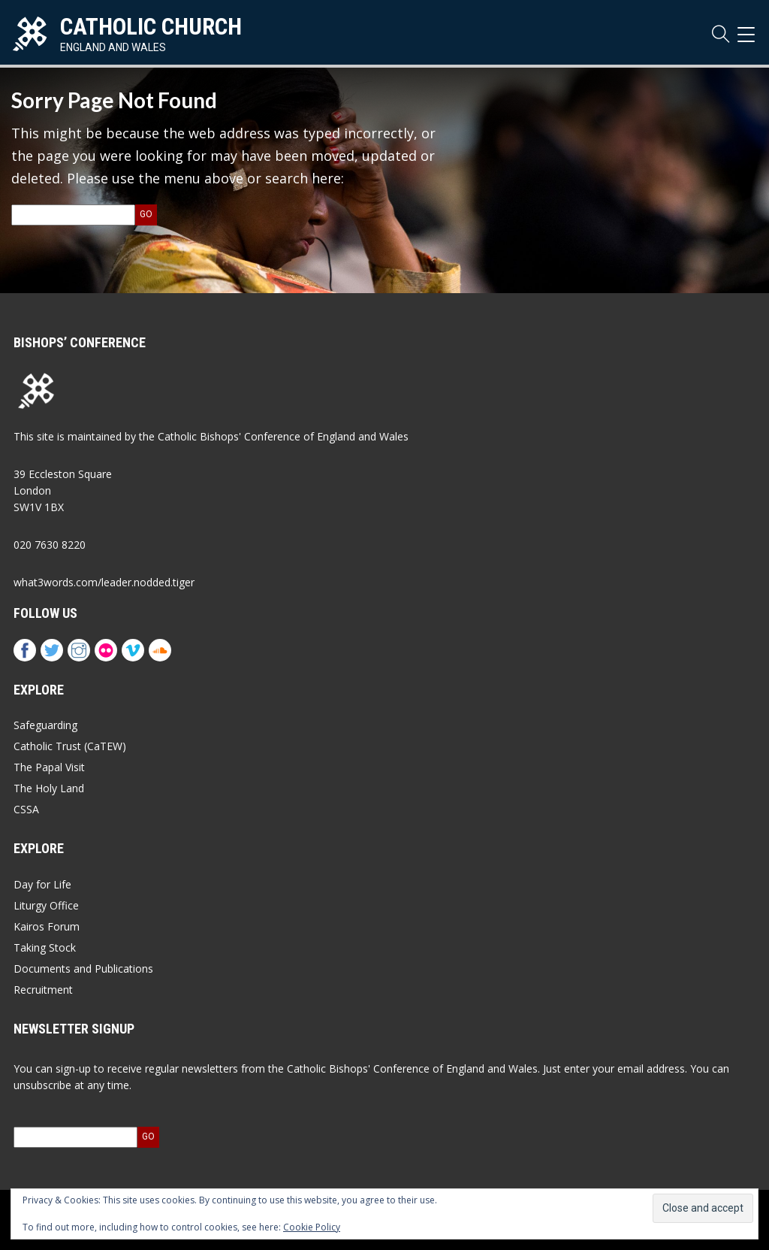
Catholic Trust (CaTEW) (70, 746)
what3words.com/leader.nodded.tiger (104, 582)
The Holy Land (49, 788)
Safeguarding (45, 725)
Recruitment (43, 989)
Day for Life (42, 884)
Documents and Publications (83, 968)
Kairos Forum (47, 926)
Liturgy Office (46, 905)
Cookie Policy (311, 1227)
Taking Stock (45, 947)
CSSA (26, 809)
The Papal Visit (49, 767)
